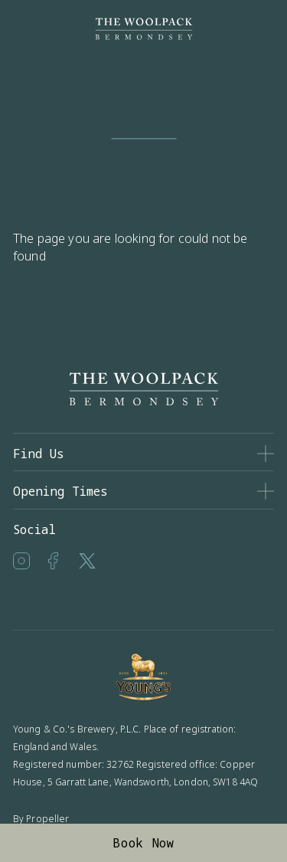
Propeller (47, 818)
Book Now (143, 842)
